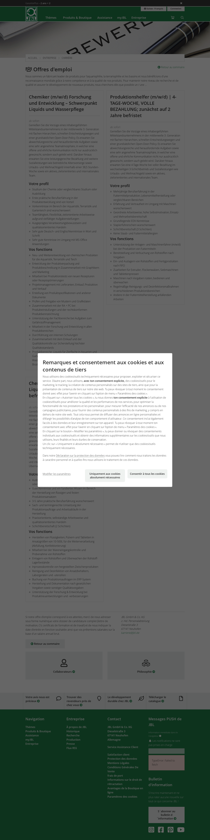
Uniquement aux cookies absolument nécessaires (104, 475)
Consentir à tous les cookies (147, 474)
